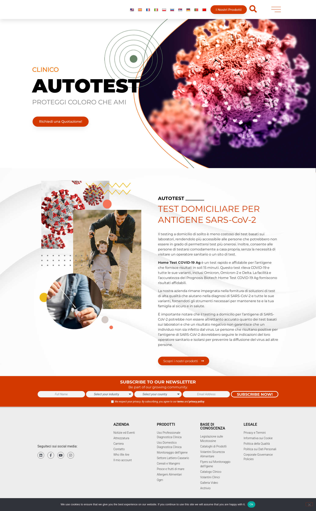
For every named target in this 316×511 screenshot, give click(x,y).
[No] (309, 504)
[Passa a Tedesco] (188, 11)
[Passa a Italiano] (156, 11)
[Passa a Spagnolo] (140, 11)
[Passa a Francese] (148, 11)
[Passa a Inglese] (132, 11)
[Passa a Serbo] (180, 11)
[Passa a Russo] (172, 11)
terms (180, 401)
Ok (251, 504)
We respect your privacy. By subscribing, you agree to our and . (160, 401)
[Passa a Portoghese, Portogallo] (196, 11)
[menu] (276, 11)
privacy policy (196, 401)
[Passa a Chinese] (204, 11)
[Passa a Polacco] (164, 11)
